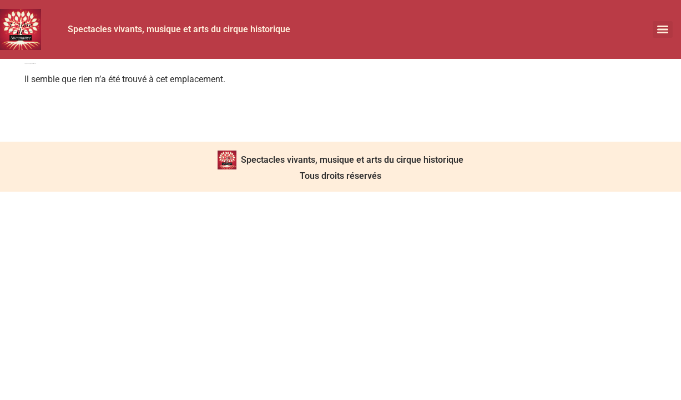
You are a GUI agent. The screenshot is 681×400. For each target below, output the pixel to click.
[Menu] (663, 29)
